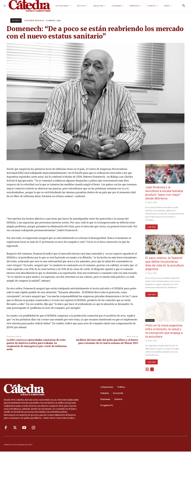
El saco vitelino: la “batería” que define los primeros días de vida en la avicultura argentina (164, 263)
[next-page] (152, 369)
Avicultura (16, 20)
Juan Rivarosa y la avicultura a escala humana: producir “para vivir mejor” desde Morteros (164, 192)
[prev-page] (147, 369)
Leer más (151, 227)
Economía (150, 320)
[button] (183, 5)
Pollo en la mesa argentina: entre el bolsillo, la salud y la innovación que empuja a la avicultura (164, 331)
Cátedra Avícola (34, 20)
